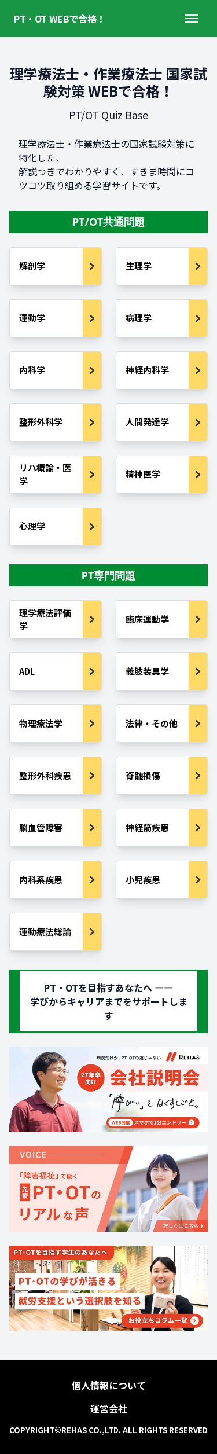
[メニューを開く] (191, 18)
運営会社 (108, 1408)
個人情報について (109, 1385)
